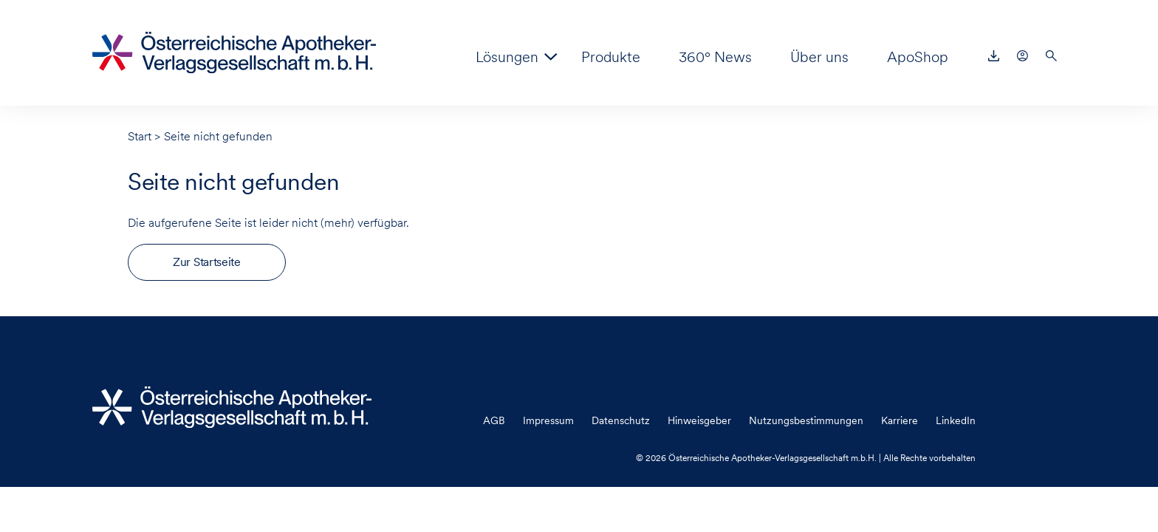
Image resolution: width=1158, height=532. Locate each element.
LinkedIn (956, 420)
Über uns (819, 57)
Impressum (548, 420)
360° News (715, 57)
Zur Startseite (207, 262)
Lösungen (507, 57)
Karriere (899, 420)
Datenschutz (621, 420)
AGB (494, 420)
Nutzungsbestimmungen (806, 420)
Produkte (610, 57)
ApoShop (917, 57)
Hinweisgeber (699, 420)
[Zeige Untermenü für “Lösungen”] (550, 57)
